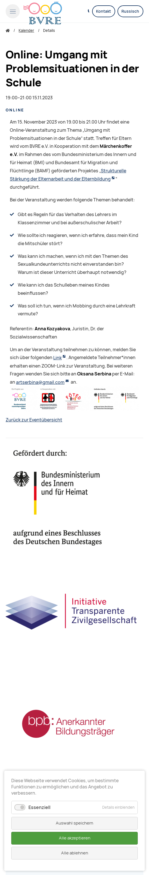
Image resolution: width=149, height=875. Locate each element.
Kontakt (103, 11)
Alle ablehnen (74, 853)
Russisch (130, 11)
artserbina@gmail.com (40, 382)
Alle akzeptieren (74, 838)
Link (57, 358)
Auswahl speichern (74, 823)
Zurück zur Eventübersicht (34, 420)
